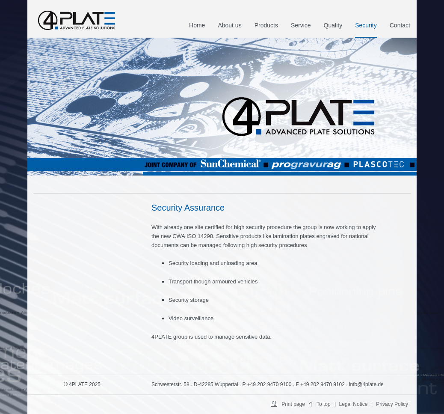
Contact (400, 25)
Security (366, 25)
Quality (333, 25)
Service (301, 25)
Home (197, 25)
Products (266, 25)
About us (229, 25)
